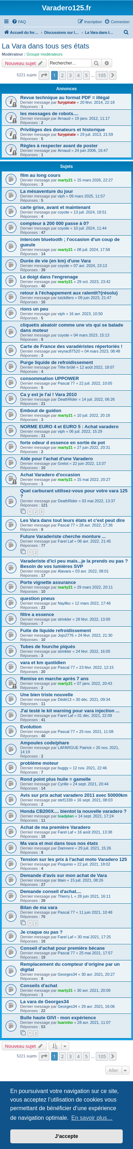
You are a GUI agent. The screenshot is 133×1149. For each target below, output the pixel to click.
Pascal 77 (66, 383)
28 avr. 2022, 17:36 (95, 525)
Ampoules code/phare (44, 742)
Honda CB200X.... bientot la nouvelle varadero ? (73, 811)
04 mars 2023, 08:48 (102, 351)
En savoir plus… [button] (92, 1118)
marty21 (65, 180)
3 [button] (70, 75)
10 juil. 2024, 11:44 (89, 228)
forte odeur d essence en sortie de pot (62, 442)
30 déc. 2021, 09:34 (93, 699)
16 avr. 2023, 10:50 (85, 314)
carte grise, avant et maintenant (55, 207)
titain (62, 880)
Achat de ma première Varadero (55, 827)
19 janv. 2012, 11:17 (92, 118)
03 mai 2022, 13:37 (98, 501)
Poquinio (65, 864)
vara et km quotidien (43, 662)
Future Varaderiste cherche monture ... (63, 536)
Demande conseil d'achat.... (50, 891)
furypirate (67, 102)
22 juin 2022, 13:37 (89, 463)
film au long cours (40, 175)
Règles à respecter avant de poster (59, 145)
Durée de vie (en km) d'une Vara (55, 260)
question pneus (37, 598)
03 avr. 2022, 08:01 (92, 571)
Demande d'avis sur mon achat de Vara (63, 875)
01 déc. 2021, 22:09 (94, 715)
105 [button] (102, 75)
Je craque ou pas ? (41, 932)
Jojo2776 (66, 635)
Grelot (63, 463)
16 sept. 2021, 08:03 (94, 800)
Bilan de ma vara (38, 907)
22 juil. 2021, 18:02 (93, 864)
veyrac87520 (69, 351)
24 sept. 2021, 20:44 (91, 784)
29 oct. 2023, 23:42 (93, 281)
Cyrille (63, 784)
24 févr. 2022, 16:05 (93, 651)
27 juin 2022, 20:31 (93, 447)
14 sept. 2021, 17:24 (95, 816)
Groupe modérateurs (45, 54)
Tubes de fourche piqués (47, 646)
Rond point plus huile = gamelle (55, 779)
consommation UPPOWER (49, 378)
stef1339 (65, 800)
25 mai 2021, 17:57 (95, 953)
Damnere (66, 848)
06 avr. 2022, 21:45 (94, 541)
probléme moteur (39, 763)
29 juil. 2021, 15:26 (94, 848)
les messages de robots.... (49, 113)
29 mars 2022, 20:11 (95, 587)
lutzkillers (66, 298)
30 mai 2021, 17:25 (94, 937)
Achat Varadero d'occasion (50, 474)
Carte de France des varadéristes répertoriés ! (71, 346)
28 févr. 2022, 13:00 (93, 619)
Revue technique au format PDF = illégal (65, 97)
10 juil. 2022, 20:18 (93, 415)
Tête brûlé (67, 367)
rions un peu (34, 309)
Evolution (30, 726)
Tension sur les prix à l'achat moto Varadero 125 (73, 859)
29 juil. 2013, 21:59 (96, 134)
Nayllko (64, 603)
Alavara (64, 571)
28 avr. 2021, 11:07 (94, 1022)
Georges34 (67, 974)
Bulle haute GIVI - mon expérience (58, 1017)
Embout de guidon (40, 410)
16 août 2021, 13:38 (94, 832)
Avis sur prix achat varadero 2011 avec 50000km (73, 795)
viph (61, 196)
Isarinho (65, 1022)
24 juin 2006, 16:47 (91, 150)
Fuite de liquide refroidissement (55, 630)
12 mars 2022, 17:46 (93, 603)
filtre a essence (37, 614)
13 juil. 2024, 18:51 (89, 212)
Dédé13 (65, 699)
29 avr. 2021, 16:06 (98, 1006)
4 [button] (78, 75)
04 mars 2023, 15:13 (91, 335)
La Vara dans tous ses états (45, 46)
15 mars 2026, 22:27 (95, 180)
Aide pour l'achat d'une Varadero (56, 458)
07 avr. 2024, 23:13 (90, 265)
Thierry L (65, 896)
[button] (44, 75)
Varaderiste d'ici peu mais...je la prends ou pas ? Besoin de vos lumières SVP (74, 563)
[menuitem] (19, 21)
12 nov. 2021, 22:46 (90, 768)
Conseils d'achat (38, 985)
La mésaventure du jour (46, 191)
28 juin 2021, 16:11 (94, 896)
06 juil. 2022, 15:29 (85, 431)
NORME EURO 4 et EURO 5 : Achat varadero (69, 426)
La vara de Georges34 (44, 1001)
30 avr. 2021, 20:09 (93, 990)
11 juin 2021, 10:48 (95, 912)
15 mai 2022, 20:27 (93, 479)
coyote (63, 212)
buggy (63, 768)
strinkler (65, 619)
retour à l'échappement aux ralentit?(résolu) (69, 293)
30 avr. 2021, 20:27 (98, 974)
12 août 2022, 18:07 (97, 367)
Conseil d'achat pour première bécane (62, 948)
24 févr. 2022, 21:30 (95, 635)
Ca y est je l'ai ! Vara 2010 (48, 394)
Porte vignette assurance (48, 582)
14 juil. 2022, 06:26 (98, 399)
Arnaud (64, 118)
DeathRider (68, 399)
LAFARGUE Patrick (75, 747)
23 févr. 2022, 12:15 (96, 667)
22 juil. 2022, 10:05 (95, 383)
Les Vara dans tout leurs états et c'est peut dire (72, 520)
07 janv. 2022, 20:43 (94, 683)
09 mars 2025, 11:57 (87, 196)
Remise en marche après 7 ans (54, 678)
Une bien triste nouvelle (46, 694)
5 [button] (86, 75)
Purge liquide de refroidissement (56, 362)
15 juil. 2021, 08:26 (86, 880)
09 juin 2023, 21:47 (94, 298)
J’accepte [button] (66, 1136)
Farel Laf (65, 541)
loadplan (66, 816)
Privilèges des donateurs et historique (62, 129)
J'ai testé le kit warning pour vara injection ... (70, 710)
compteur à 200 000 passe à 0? (54, 223)
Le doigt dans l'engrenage (49, 276)
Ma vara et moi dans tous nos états (59, 843)
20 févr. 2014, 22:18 (97, 102)
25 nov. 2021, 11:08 (96, 731)
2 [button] (62, 75)
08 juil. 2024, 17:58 (93, 249)
